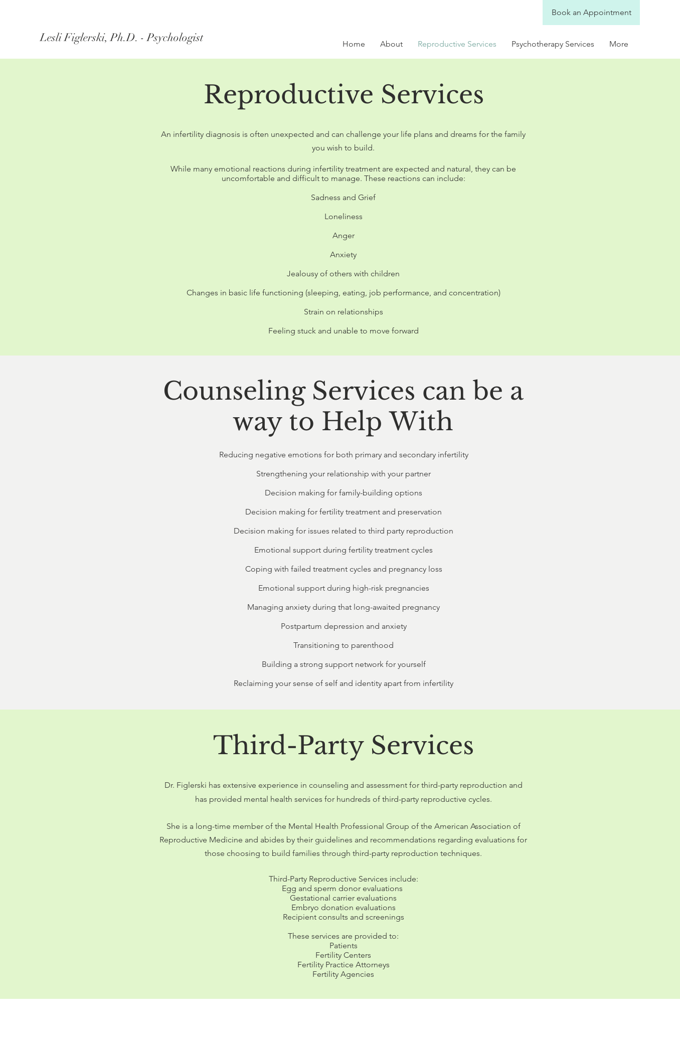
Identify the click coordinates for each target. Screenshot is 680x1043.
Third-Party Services (343, 745)
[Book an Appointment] (591, 12)
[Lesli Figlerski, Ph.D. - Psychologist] (129, 38)
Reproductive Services (344, 94)
